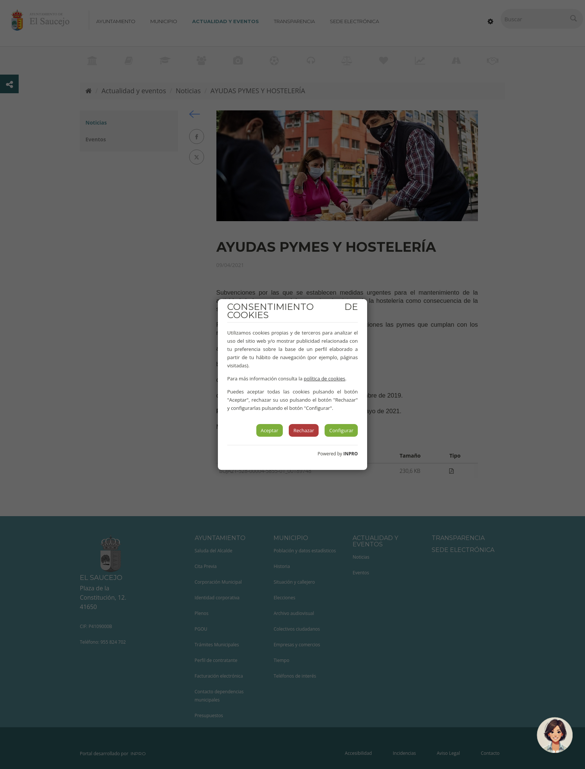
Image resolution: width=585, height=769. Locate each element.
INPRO (350, 454)
